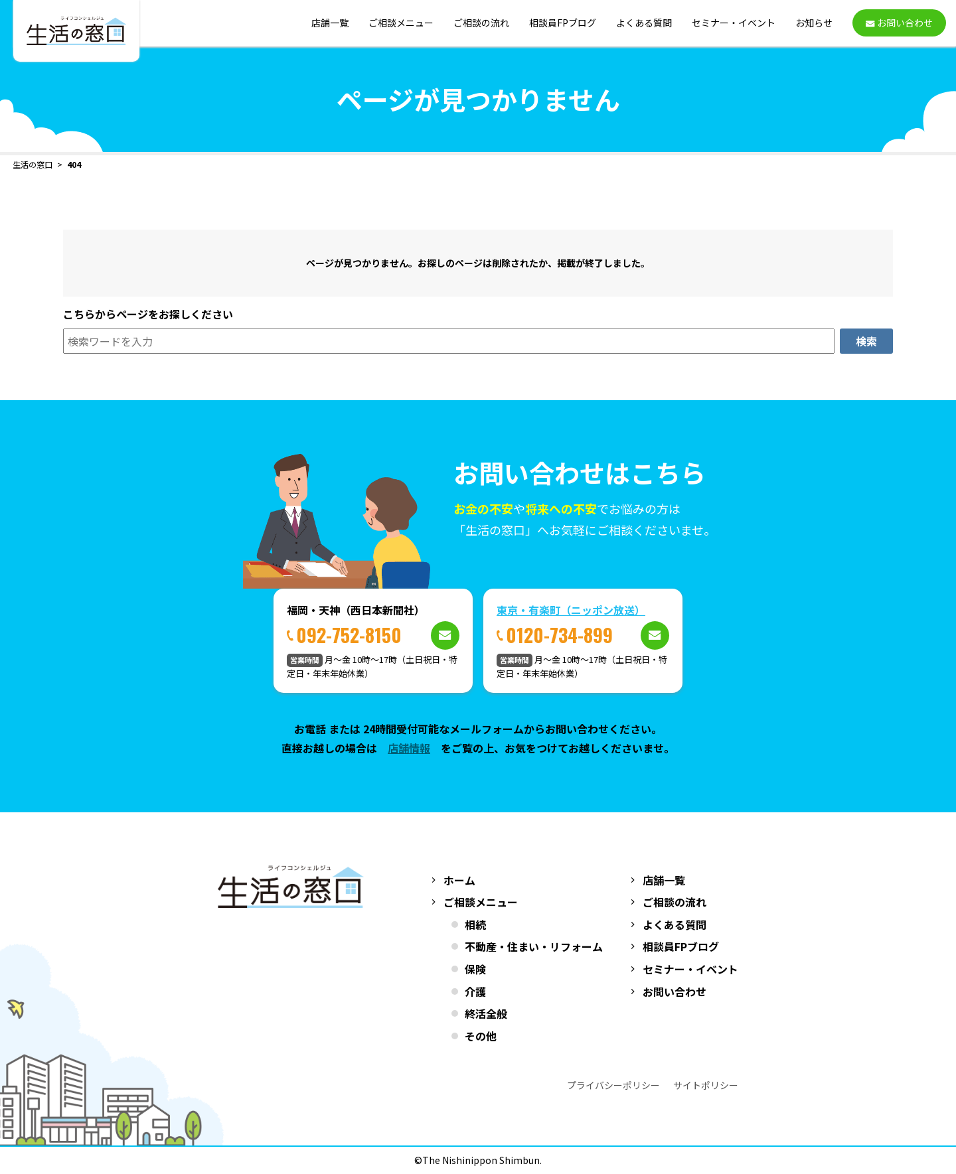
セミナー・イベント (733, 23)
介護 (475, 991)
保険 (475, 969)
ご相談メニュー (401, 23)
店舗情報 (409, 748)
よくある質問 (644, 23)
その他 (481, 1036)
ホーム (459, 880)
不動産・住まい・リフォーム (534, 946)
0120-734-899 (559, 634)
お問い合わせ (674, 991)
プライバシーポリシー (613, 1085)
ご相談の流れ (481, 23)
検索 (866, 341)
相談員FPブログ (562, 23)
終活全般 (486, 1013)
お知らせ (814, 23)
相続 (475, 924)
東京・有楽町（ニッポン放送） (571, 610)
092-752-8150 (349, 634)
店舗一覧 (330, 23)
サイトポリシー (705, 1085)
